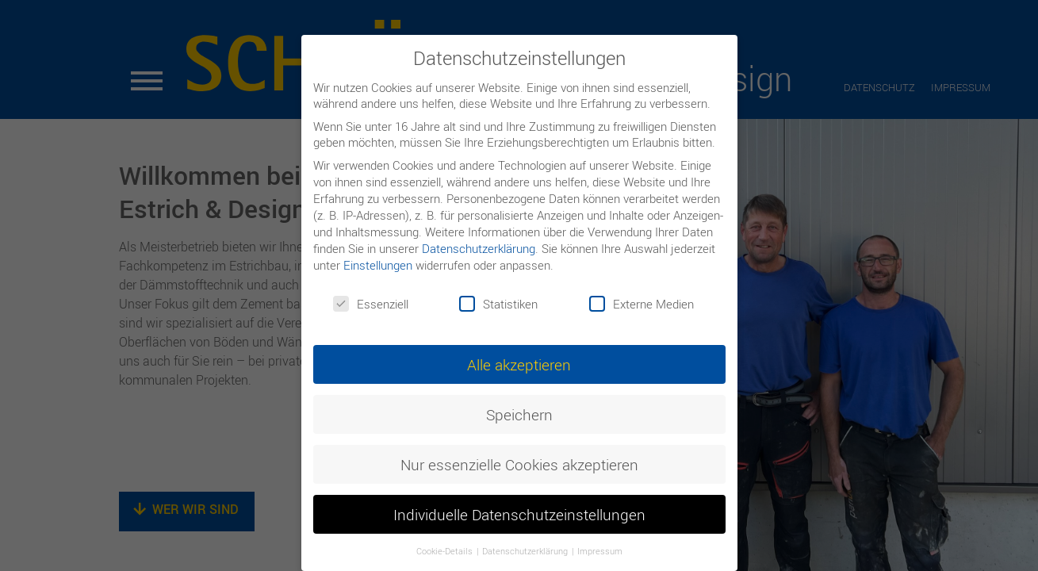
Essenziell (370, 304)
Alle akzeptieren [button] (519, 364)
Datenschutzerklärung (478, 248)
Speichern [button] (519, 414)
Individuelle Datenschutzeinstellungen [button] (519, 514)
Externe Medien (641, 304)
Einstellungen (377, 265)
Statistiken (498, 304)
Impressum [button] (599, 551)
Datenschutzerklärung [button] (526, 551)
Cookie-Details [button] (445, 551)
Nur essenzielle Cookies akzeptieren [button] (519, 464)
